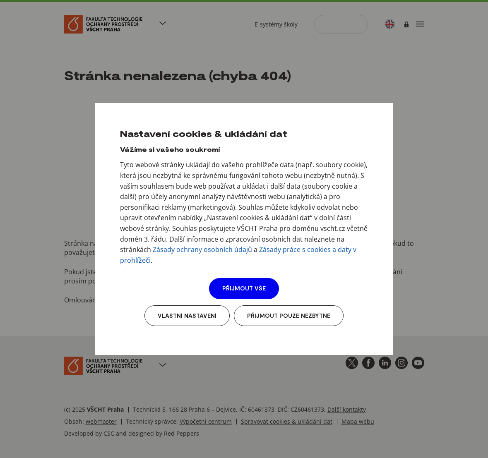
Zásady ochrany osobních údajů (202, 249)
